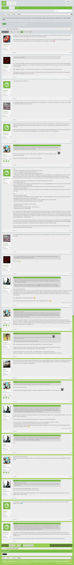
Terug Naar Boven (66, 561)
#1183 (70, 98)
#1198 (70, 497)
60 (21, 31)
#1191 (70, 329)
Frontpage (5, 7)
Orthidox (5, 511)
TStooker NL (6, 66)
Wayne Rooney (6, 178)
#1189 (70, 273)
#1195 (70, 431)
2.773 (10, 373)
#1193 (70, 377)
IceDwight (5, 342)
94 (10, 290)
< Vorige (11, 31)
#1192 (70, 356)
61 (23, 31)
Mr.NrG (4, 286)
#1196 (70, 452)
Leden (17, 7)
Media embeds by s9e (26, 563)
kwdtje (4, 369)
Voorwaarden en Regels (62, 563)
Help (57, 561)
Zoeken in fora (7, 10)
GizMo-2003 (5, 90)
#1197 (70, 476)
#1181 (70, 52)
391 (10, 69)
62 (25, 31)
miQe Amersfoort (7, 44)
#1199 (70, 519)
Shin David (5, 111)
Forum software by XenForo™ (12, 563)
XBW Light (4, 561)
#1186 (70, 165)
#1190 (70, 305)
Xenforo (13, 561)
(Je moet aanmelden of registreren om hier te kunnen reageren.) (61, 545)
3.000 (10, 115)
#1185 (70, 141)
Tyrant (19, 25)
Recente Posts (15, 10)
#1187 (70, 230)
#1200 (70, 541)
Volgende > (31, 31)
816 (10, 346)
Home (60, 561)
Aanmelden (68, 1)
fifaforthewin (6, 133)
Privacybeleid (69, 563)
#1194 (70, 401)
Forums (11, 7)
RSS (71, 561)
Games (10, 25)
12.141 (10, 158)
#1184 (70, 119)
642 (10, 48)
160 (10, 136)
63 (27, 31)
